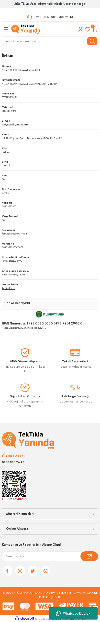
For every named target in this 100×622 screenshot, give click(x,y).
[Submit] (89, 556)
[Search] (50, 41)
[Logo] (25, 29)
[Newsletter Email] (50, 556)
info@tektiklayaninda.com (15, 124)
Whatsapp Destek (73, 613)
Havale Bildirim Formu (12, 260)
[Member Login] (80, 29)
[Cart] (95, 29)
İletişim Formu (8, 288)
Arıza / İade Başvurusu (13, 274)
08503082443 (9, 111)
